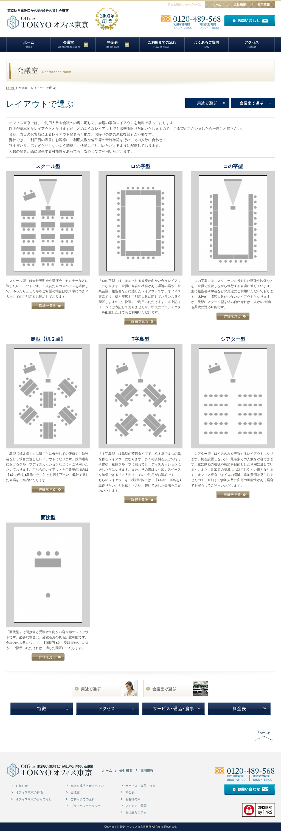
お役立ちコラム (136, 812)
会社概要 (126, 771)
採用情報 (146, 771)
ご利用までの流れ (162, 42)
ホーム (28, 42)
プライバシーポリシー (86, 805)
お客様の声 (132, 799)
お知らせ (22, 785)
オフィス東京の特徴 (29, 792)
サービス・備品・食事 (140, 785)
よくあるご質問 (206, 42)
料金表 (112, 42)
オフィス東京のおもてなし (34, 799)
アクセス (252, 42)
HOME (10, 87)
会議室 (75, 792)
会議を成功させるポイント (89, 785)
